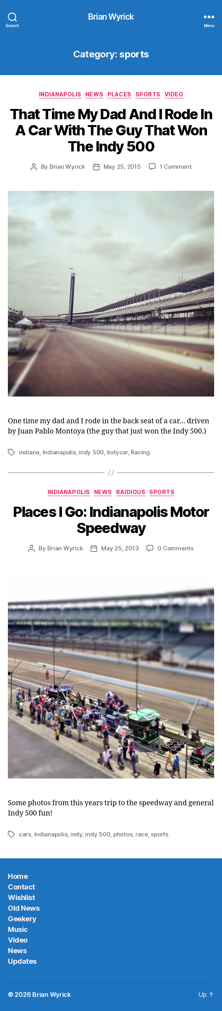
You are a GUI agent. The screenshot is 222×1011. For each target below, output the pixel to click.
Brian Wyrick (111, 17)
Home (18, 876)
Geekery (22, 919)
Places (119, 94)
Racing (140, 452)
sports (148, 94)
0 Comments (175, 548)
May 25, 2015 (122, 166)
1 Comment (176, 166)
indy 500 (91, 452)
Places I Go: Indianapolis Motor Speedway (111, 520)
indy (76, 834)
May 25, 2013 (120, 548)
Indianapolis (60, 94)
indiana (29, 452)
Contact (21, 887)
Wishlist (21, 897)
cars (25, 834)
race (141, 834)
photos (122, 834)
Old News (23, 908)
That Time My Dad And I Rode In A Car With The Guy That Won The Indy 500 (111, 130)
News (94, 94)
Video (174, 94)
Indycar (117, 452)
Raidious (130, 492)
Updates (22, 961)
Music (18, 929)
